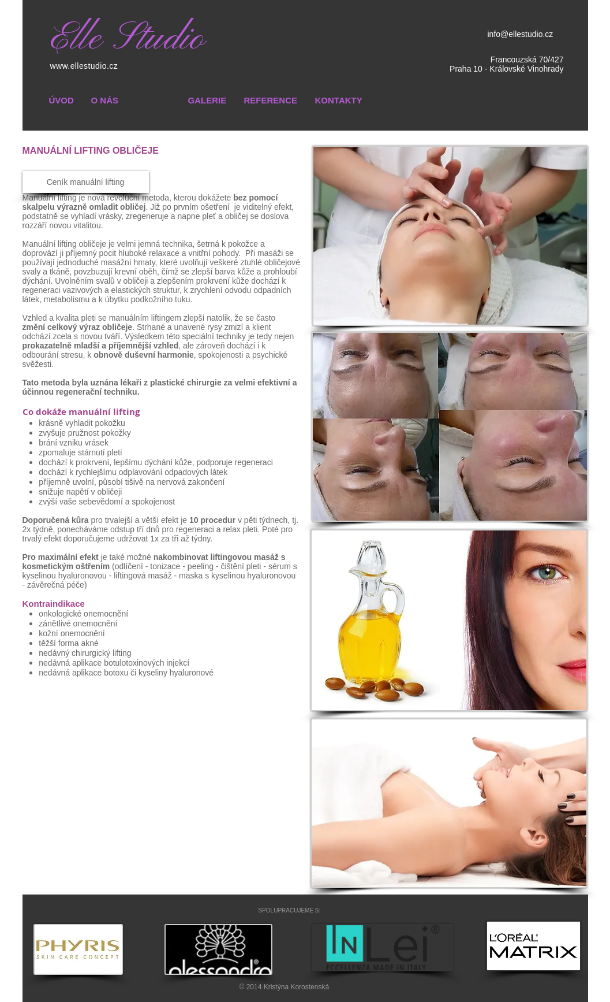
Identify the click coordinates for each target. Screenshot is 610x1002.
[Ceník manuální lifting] (86, 182)
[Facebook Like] (516, 910)
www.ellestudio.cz (84, 65)
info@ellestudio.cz (520, 34)
